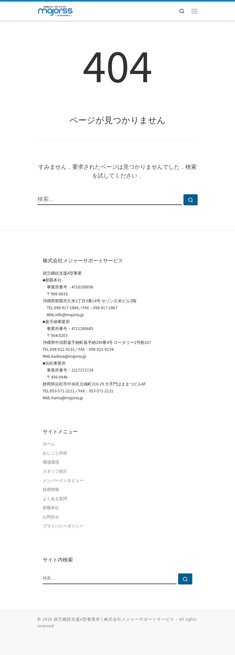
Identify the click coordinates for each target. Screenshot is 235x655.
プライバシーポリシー (63, 526)
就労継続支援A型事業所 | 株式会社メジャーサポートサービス (114, 619)
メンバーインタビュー (63, 480)
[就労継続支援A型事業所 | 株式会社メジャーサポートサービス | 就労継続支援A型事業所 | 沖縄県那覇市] (55, 10)
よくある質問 (55, 498)
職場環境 (51, 462)
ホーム (49, 444)
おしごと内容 (55, 453)
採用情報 (51, 489)
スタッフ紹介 (55, 471)
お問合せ (51, 517)
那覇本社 (51, 507)
